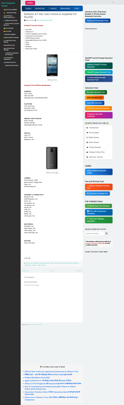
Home (52, 271)
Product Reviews (94, 147)
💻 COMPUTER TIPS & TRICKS (10, 41)
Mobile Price (70, 263)
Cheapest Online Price (96, 152)
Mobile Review (93, 137)
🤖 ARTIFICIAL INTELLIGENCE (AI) (9, 16)
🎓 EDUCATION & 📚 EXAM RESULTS (11, 24)
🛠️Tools (76, 8)
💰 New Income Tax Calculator (98, 206)
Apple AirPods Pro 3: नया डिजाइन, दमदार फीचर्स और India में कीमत (48, 380)
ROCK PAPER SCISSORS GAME (96, 172)
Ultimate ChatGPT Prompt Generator (97, 66)
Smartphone (34, 265)
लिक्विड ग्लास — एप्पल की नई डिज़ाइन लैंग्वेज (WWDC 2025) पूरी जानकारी (48, 374)
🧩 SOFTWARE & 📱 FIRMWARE (9, 58)
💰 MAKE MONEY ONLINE (11, 37)
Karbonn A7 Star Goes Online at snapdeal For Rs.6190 (50, 15)
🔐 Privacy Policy (40, 8)
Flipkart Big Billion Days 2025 (37, 377)
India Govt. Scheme (95, 157)
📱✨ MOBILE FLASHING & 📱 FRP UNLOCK (11, 53)
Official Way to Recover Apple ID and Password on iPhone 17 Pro (51, 371)
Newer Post (25, 271)
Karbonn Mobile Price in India (61, 263)
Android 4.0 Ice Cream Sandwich (32, 263)
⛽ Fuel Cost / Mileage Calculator (95, 220)
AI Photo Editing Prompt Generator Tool (96, 79)
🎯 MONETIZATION (9, 45)
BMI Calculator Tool (94, 97)
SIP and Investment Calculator (98, 108)
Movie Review (93, 142)
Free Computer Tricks (8, 4)
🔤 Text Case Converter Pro (97, 193)
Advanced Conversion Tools (97, 20)
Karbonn (52, 263)
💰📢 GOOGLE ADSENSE (10, 9)
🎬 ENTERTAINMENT (10, 34)
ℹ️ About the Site (65, 8)
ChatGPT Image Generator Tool (98, 72)
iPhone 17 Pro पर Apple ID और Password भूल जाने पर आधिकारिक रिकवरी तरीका (53, 383)
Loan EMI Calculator (94, 103)
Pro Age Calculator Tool (96, 92)
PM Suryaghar (93, 132)
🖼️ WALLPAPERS (8, 28)
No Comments (43, 265)
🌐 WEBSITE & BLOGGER (10, 20)
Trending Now (93, 128)
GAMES (30, 3)
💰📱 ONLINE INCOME (10, 12)
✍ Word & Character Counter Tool (98, 187)
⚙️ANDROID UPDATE (10, 62)
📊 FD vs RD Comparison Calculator (96, 212)
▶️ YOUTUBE (7, 31)
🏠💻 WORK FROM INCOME (9, 49)
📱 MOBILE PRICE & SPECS (11, 65)
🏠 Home (28, 8)
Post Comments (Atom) (35, 324)
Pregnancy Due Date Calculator (94, 115)
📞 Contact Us (52, 8)
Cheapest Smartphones (45, 263)
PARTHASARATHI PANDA (44, 20)
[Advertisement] (52, 344)
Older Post (79, 271)
